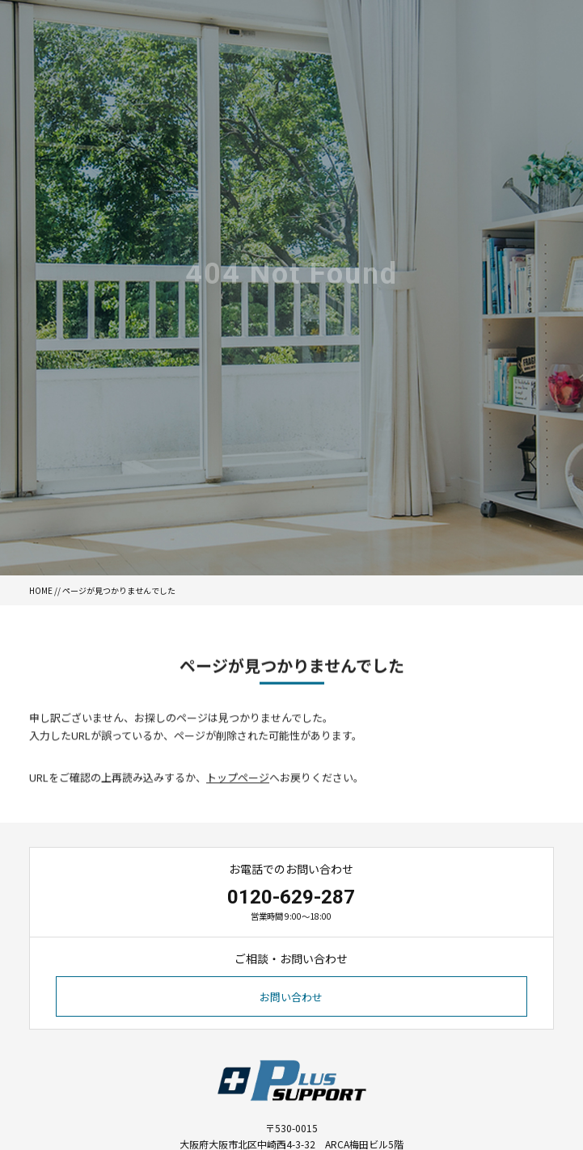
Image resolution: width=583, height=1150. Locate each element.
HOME (41, 590)
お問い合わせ (291, 997)
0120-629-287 (291, 897)
